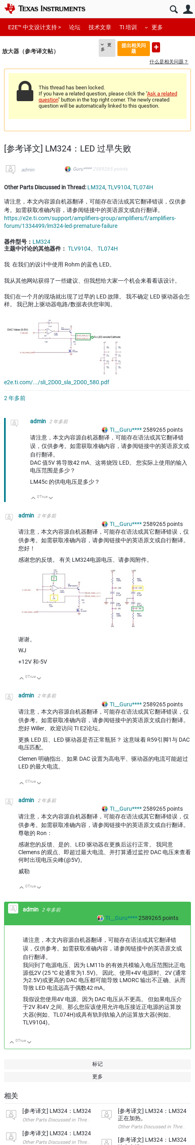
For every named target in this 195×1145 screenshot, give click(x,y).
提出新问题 (156, 47)
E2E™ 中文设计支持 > (34, 27)
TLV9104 (119, 187)
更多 (157, 27)
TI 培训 (128, 27)
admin (28, 170)
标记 (97, 1064)
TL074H (143, 187)
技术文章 (100, 27)
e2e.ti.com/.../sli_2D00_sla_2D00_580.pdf (56, 382)
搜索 (174, 9)
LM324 (96, 187)
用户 (188, 9)
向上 (33, 498)
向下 (51, 498)
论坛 (74, 27)
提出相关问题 (133, 48)
